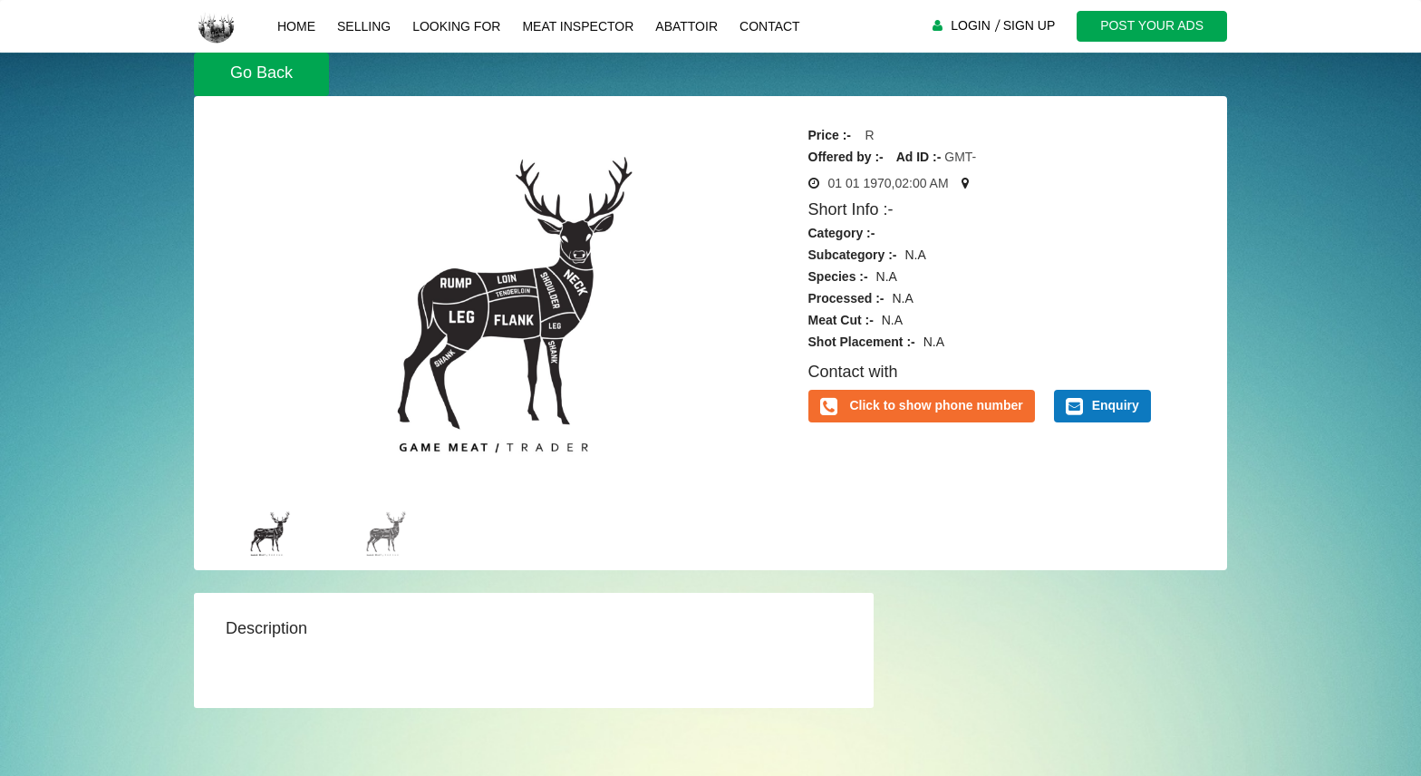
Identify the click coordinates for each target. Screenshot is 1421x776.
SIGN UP (1029, 25)
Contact (770, 26)
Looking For (456, 26)
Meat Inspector (577, 26)
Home (296, 26)
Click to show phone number (935, 405)
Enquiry (1102, 406)
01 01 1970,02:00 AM (888, 183)
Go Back (261, 72)
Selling (364, 26)
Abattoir (686, 26)
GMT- (960, 157)
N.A (914, 254)
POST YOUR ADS (1152, 25)
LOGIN (971, 25)
